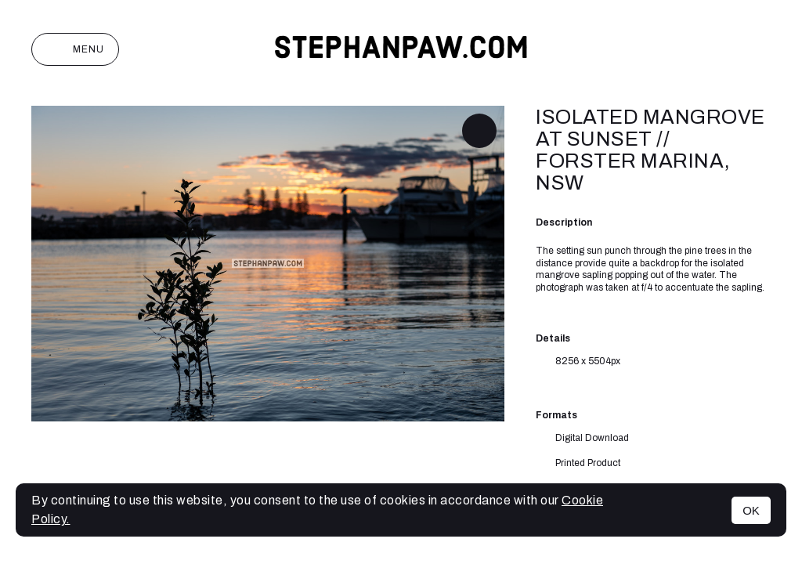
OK (751, 510)
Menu (75, 49)
